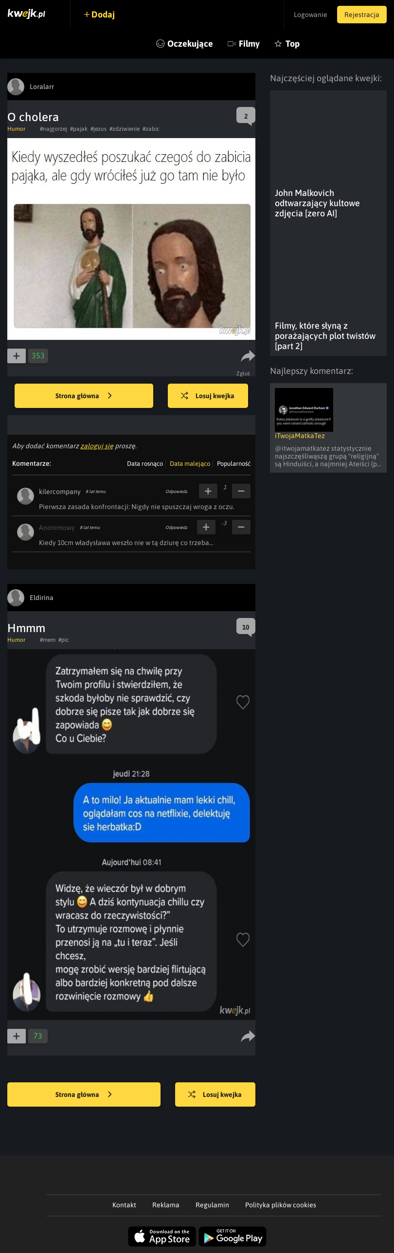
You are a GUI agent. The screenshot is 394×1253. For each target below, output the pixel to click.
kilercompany (60, 491)
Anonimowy (57, 527)
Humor (16, 128)
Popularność (234, 463)
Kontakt (124, 1205)
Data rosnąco (145, 463)
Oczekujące (190, 43)
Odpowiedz (176, 491)
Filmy (249, 43)
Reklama (165, 1205)
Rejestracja (361, 14)
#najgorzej (53, 128)
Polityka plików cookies (280, 1205)
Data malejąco (190, 463)
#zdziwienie (124, 128)
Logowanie (310, 14)
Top (293, 43)
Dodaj (103, 14)
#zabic (151, 128)
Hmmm (26, 628)
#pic (63, 639)
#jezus (98, 128)
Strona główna (83, 396)
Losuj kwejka (207, 396)
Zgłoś (243, 373)
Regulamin (212, 1205)
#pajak (79, 128)
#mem (47, 639)
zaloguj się (96, 446)
